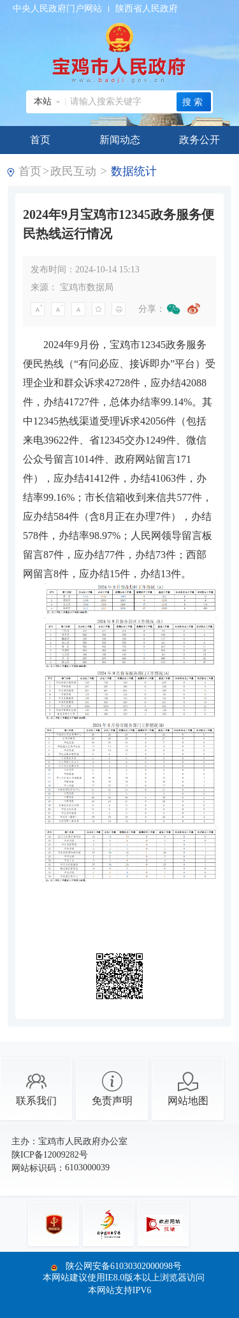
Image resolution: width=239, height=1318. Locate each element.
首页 (40, 139)
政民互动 (73, 171)
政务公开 (199, 139)
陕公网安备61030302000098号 (124, 1266)
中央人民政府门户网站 (57, 8)
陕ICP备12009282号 (49, 1155)
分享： (151, 309)
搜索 (193, 102)
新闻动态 (119, 139)
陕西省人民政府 (146, 8)
